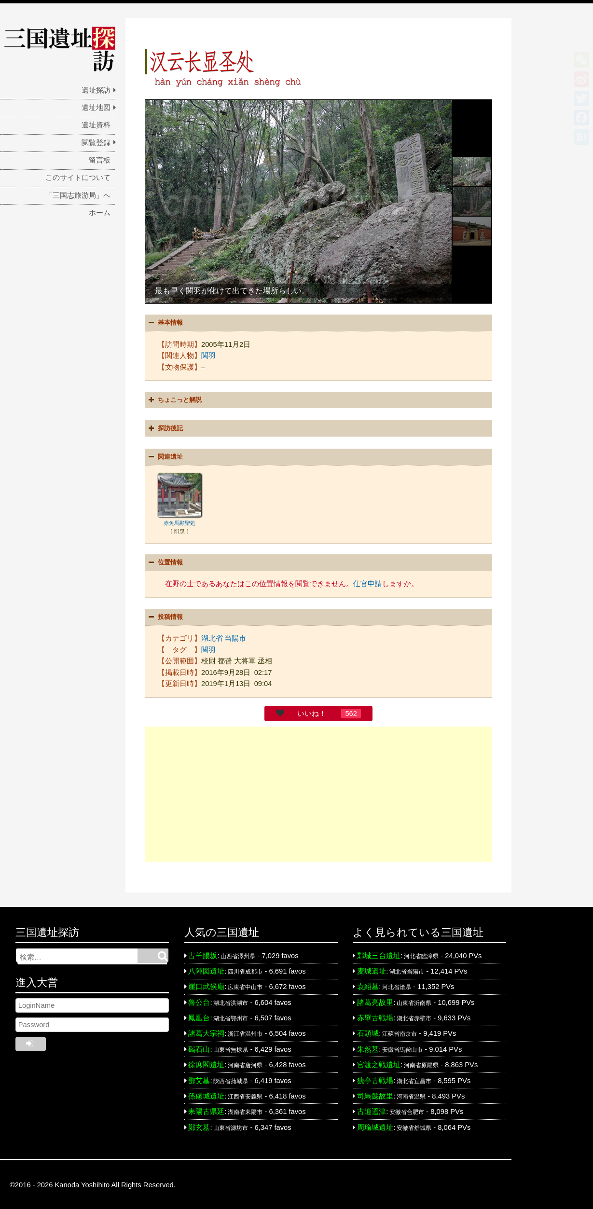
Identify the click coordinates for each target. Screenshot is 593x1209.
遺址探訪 (96, 90)
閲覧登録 (96, 143)
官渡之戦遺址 (378, 1063)
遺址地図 (96, 107)
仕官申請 (367, 583)
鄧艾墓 (199, 1079)
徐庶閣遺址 (206, 1063)
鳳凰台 (199, 1016)
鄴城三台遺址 (378, 954)
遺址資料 (96, 125)
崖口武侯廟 (206, 985)
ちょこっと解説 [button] (174, 399)
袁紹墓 (368, 985)
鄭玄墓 (199, 1126)
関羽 (208, 355)
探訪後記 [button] (164, 428)
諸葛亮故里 (375, 1001)
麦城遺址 (371, 970)
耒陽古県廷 (206, 1110)
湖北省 (212, 637)
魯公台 (199, 1001)
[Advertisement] (318, 793)
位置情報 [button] (164, 562)
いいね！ (311, 712)
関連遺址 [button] (164, 456)
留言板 (99, 160)
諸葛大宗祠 (206, 1032)
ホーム (99, 213)
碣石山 (199, 1048)
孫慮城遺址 (206, 1095)
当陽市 (235, 637)
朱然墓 (368, 1048)
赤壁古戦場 (375, 1016)
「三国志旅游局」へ (77, 195)
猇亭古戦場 (375, 1079)
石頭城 (368, 1032)
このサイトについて (77, 177)
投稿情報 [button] (164, 616)
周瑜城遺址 (375, 1126)
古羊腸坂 (202, 954)
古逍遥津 (371, 1110)
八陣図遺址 (206, 970)
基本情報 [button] (164, 323)
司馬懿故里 (375, 1095)
